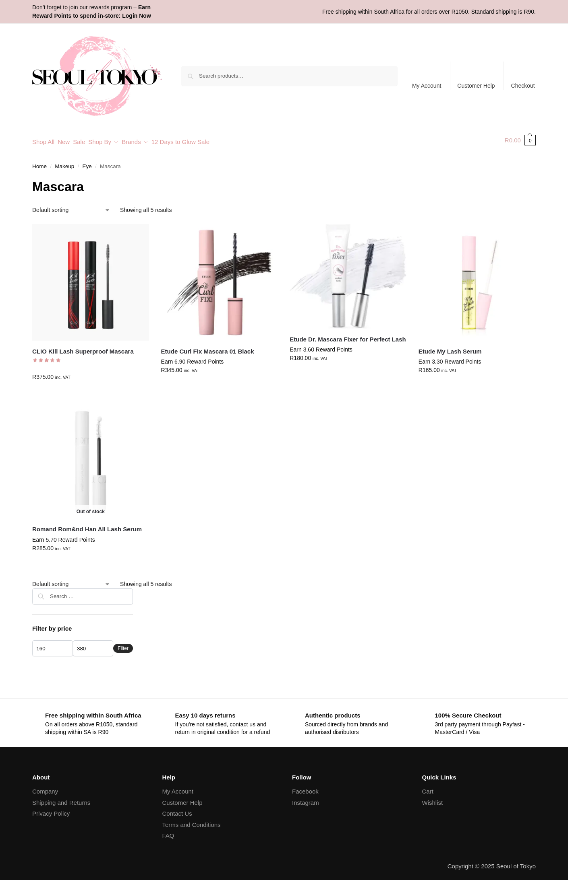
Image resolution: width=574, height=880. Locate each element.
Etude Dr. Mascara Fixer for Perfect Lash (348, 335)
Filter (123, 645)
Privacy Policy (51, 809)
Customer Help (476, 85)
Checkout (523, 85)
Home (39, 163)
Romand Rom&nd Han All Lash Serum (87, 525)
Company (45, 787)
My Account (426, 85)
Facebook (305, 787)
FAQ (168, 832)
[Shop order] (71, 206)
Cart (427, 787)
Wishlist (432, 799)
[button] (520, 140)
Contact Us (177, 809)
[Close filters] (135, 589)
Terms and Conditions (191, 821)
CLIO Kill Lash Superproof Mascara (83, 347)
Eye (87, 163)
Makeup (64, 163)
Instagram (305, 799)
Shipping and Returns (61, 799)
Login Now (136, 15)
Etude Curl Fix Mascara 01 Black (207, 347)
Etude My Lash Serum (450, 347)
